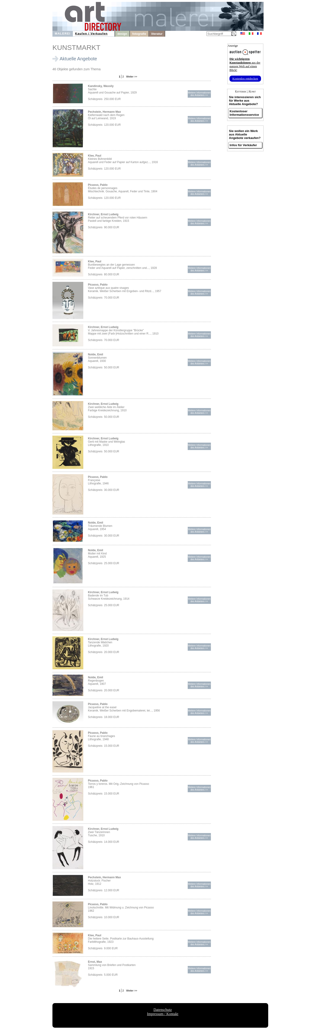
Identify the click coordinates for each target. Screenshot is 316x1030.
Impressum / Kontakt (162, 1014)
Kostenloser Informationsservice (244, 112)
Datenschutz (162, 1010)
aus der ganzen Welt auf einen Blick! (244, 64)
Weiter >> (131, 76)
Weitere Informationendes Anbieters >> (199, 94)
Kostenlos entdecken (245, 78)
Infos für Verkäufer (243, 145)
